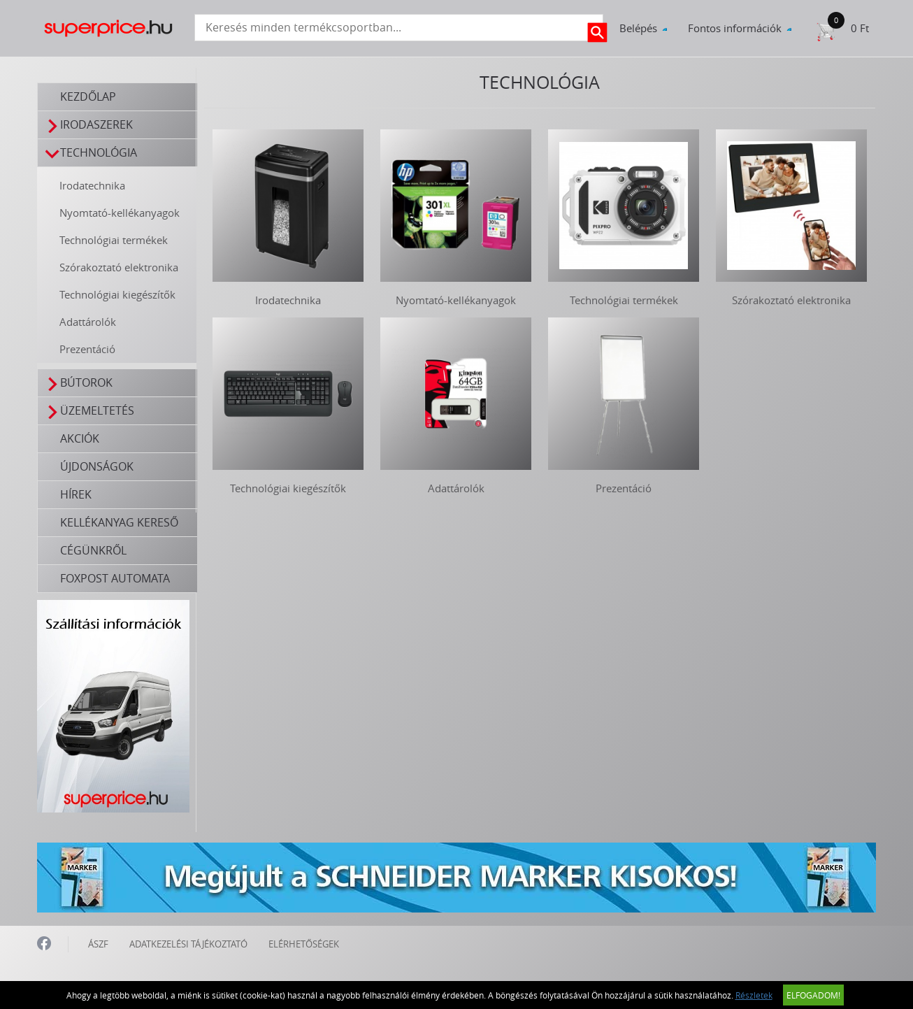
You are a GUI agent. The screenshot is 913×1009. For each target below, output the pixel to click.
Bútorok (79, 382)
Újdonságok (97, 466)
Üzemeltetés (89, 410)
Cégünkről (93, 550)
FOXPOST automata (115, 578)
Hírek (76, 494)
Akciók (79, 438)
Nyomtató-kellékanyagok (119, 213)
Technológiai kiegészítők (117, 294)
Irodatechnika (92, 185)
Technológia (91, 152)
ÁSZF (98, 944)
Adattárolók (87, 322)
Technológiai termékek (113, 240)
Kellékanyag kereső (119, 522)
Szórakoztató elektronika (118, 267)
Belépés (638, 28)
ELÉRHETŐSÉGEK (303, 944)
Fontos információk (735, 28)
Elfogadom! (813, 995)
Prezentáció (87, 349)
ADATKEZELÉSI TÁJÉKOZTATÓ (188, 944)
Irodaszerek (89, 124)
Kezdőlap (88, 96)
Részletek (753, 995)
